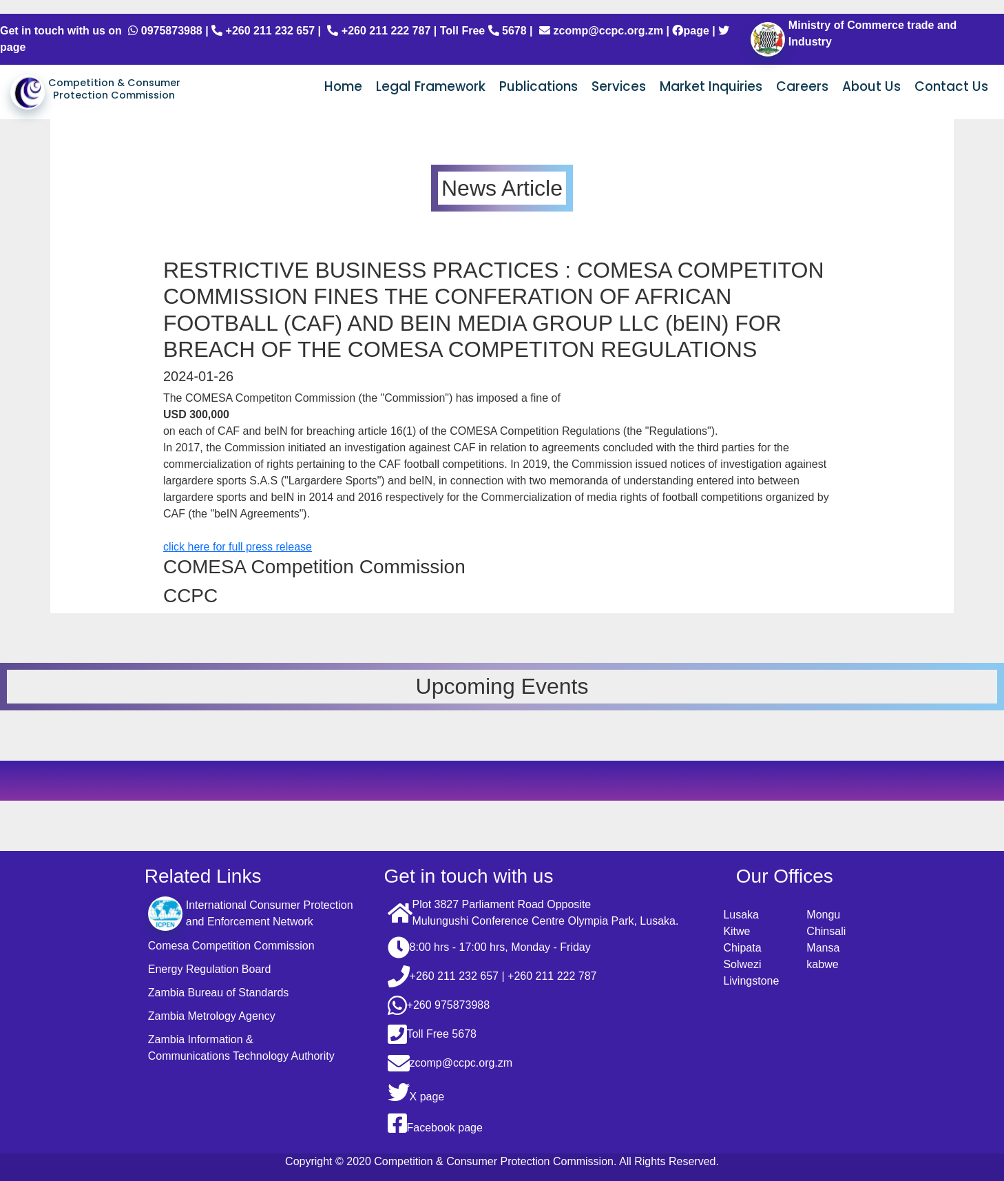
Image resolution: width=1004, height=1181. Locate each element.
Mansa (822, 948)
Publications (538, 86)
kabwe (822, 964)
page (690, 31)
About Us (871, 86)
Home (343, 86)
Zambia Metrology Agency (211, 1016)
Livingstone (751, 981)
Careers (802, 86)
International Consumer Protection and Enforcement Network (250, 913)
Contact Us (951, 86)
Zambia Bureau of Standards (218, 992)
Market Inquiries (711, 86)
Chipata (742, 948)
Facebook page (435, 1123)
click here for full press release (237, 547)
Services (619, 86)
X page (416, 1092)
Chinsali (826, 931)
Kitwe (736, 931)
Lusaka (741, 915)
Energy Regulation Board (209, 969)
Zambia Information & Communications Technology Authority (241, 1048)
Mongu (823, 915)
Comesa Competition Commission (231, 946)
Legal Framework (430, 86)
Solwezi (742, 964)
